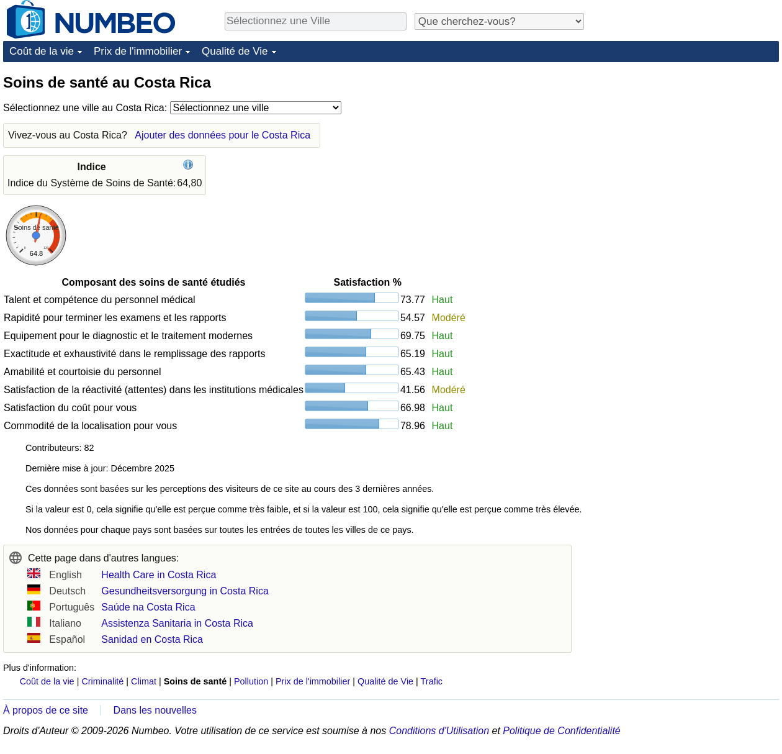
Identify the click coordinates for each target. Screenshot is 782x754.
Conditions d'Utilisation (439, 730)
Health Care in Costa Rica (158, 575)
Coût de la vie (41, 51)
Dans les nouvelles (155, 710)
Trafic (432, 681)
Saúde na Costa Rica (148, 607)
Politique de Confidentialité (561, 730)
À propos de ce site (45, 710)
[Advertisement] (686, 150)
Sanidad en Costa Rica (152, 639)
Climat (143, 681)
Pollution (251, 681)
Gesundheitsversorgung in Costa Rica (184, 591)
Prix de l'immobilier (138, 51)
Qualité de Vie (234, 51)
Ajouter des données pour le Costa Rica (222, 135)
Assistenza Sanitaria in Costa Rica (177, 623)
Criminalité (102, 681)
